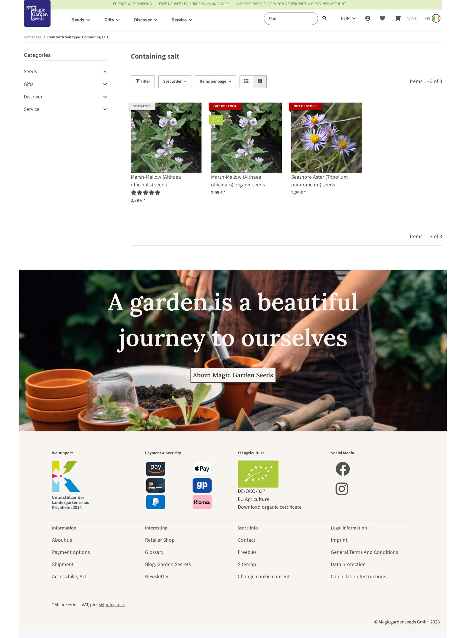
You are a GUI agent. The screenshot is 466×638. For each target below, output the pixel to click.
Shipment (63, 564)
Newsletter (157, 576)
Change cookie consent (264, 576)
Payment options (71, 552)
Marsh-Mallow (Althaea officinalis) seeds (156, 180)
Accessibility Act (69, 576)
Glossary (154, 552)
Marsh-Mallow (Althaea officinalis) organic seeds (238, 180)
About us (62, 540)
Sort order (172, 81)
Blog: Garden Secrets (168, 564)
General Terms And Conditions (364, 552)
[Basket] (405, 19)
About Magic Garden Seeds (233, 375)
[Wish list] (382, 19)
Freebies (247, 552)
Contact (246, 540)
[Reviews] (145, 193)
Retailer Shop (160, 540)
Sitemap (247, 564)
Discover (33, 96)
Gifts (28, 84)
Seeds (30, 71)
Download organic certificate (270, 507)
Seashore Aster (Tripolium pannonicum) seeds (319, 180)
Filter (143, 81)
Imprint (339, 540)
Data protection (348, 564)
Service (32, 109)
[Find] (291, 18)
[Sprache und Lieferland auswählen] (431, 19)
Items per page (213, 81)
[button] (367, 19)
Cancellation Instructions (358, 576)
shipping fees (112, 604)
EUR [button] (345, 18)
